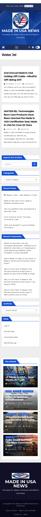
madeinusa (27, 84)
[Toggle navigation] (17, 47)
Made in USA (17, 391)
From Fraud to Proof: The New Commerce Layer (18, 442)
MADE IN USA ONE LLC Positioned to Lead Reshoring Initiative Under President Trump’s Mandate (20, 250)
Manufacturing (28, 391)
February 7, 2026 (14, 426)
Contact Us (18, 514)
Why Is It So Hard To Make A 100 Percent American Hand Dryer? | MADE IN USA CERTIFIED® (18, 271)
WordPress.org (10, 343)
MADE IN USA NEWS (20, 31)
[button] (29, 47)
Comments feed (11, 337)
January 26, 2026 (14, 449)
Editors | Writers (11, 510)
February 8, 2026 (14, 403)
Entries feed (9, 331)
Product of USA (11, 414)
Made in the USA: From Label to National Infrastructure (20, 397)
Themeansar (20, 506)
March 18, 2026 (14, 384)
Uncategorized (11, 374)
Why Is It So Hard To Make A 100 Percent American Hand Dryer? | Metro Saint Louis (18, 292)
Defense (8, 391)
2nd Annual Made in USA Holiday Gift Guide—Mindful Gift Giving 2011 (20, 76)
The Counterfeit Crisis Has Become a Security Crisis (20, 419)
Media (25, 514)
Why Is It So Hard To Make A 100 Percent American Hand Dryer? (20, 260)
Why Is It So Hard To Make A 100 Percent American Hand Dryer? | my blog (19, 281)
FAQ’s (32, 274)
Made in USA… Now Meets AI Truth (20, 195)
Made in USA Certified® (27, 510)
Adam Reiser (9, 258)
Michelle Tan (28, 384)
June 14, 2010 (11, 129)
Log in (6, 326)
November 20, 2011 (13, 84)
